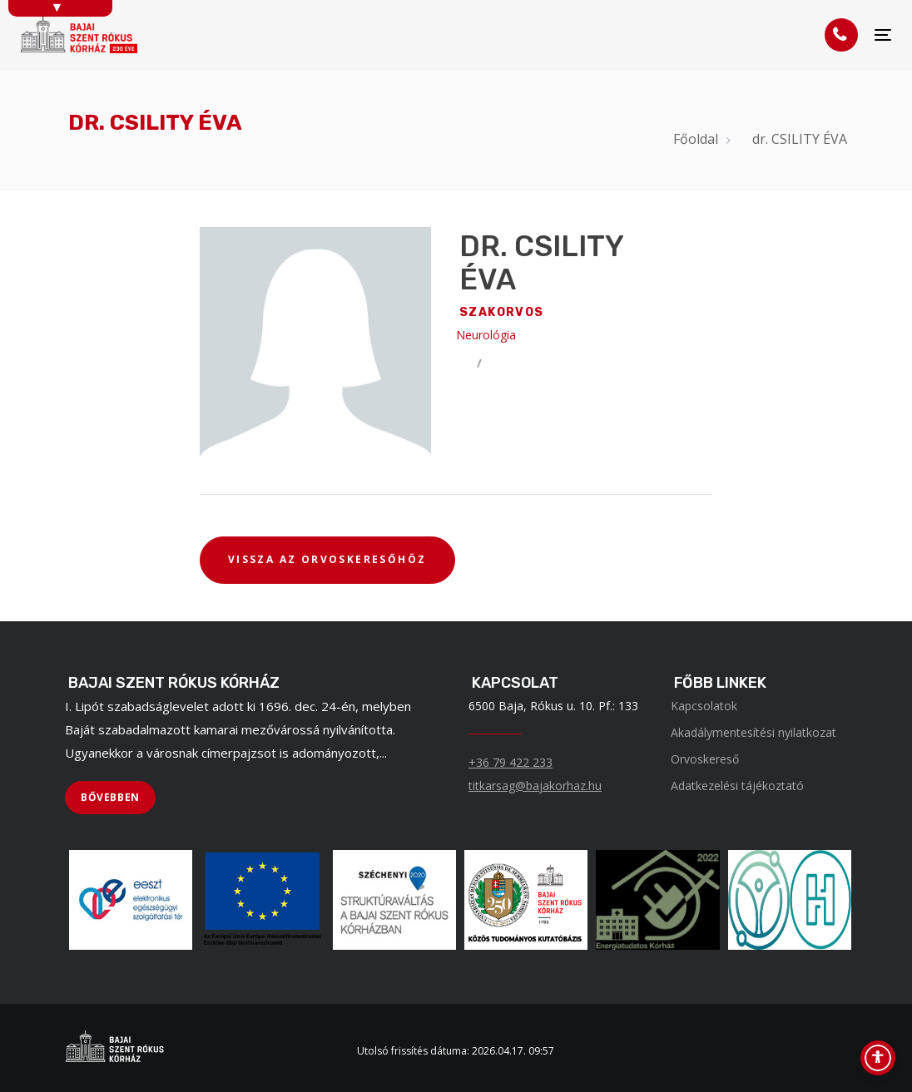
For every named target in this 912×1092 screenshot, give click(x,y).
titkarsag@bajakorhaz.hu (535, 785)
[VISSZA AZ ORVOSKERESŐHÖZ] (327, 560)
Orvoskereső (705, 759)
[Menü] (883, 35)
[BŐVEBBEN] (110, 797)
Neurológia (486, 335)
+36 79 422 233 (510, 762)
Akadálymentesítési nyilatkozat (753, 732)
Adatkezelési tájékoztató (737, 785)
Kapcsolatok (704, 706)
